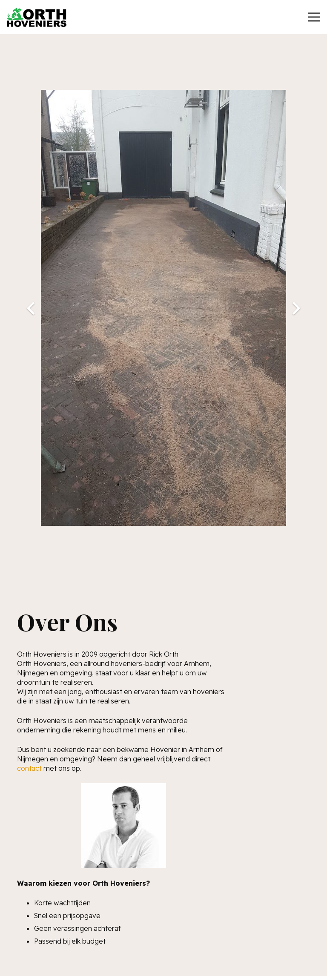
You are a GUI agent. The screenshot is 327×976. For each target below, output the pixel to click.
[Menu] (314, 17)
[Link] (36, 17)
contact (29, 768)
